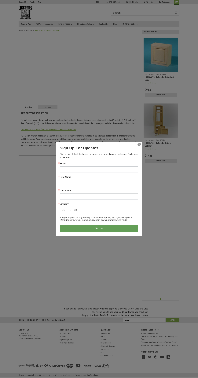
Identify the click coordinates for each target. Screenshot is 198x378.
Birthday (64, 204)
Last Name (65, 190)
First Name (65, 177)
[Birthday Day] (77, 210)
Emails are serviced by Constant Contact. (113, 220)
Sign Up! (99, 228)
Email (63, 164)
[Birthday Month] (65, 210)
